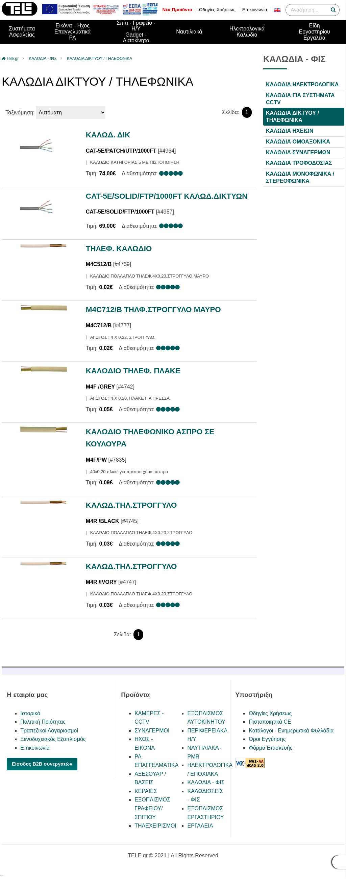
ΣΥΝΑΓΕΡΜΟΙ (151, 730)
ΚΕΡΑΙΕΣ (145, 791)
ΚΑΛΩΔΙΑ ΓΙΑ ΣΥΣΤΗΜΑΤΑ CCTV (300, 98)
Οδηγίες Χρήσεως (217, 9)
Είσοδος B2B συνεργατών (42, 764)
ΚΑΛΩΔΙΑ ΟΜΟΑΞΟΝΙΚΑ (298, 142)
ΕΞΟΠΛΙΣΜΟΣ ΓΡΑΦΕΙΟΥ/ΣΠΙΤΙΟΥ (152, 808)
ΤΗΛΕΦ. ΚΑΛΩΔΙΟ (119, 248)
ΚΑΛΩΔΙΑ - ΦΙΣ (43, 58)
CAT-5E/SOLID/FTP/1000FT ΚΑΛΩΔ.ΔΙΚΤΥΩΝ (167, 196)
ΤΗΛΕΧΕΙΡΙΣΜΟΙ (155, 826)
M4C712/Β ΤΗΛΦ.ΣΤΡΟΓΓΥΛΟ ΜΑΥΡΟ (153, 309)
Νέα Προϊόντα (177, 9)
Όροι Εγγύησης (267, 739)
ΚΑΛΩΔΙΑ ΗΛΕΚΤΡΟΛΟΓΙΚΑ (302, 84)
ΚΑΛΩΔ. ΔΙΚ (108, 135)
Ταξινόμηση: (19, 112)
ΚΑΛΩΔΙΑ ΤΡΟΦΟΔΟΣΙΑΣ (299, 163)
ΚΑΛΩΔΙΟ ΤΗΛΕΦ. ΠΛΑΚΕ (133, 371)
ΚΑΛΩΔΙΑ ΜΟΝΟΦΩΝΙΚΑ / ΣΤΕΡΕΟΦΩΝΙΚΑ (300, 177)
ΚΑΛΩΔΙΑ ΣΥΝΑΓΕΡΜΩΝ (298, 152)
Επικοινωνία (254, 9)
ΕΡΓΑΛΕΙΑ (200, 826)
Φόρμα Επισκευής (270, 748)
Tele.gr (12, 58)
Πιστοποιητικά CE (270, 722)
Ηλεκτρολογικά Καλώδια (247, 32)
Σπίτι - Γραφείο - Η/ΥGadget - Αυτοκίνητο (136, 32)
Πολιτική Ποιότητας (43, 722)
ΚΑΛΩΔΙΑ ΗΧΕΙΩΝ (289, 131)
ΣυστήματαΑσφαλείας (22, 32)
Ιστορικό (30, 713)
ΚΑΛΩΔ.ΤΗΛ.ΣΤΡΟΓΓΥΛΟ (131, 505)
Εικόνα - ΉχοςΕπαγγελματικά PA (72, 31)
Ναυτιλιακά (189, 32)
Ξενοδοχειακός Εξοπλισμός (52, 739)
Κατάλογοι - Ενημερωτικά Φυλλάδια (291, 730)
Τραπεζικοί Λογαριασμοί (49, 730)
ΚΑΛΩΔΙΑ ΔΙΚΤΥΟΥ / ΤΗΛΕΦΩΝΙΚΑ (99, 58)
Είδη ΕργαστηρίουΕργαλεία (314, 31)
